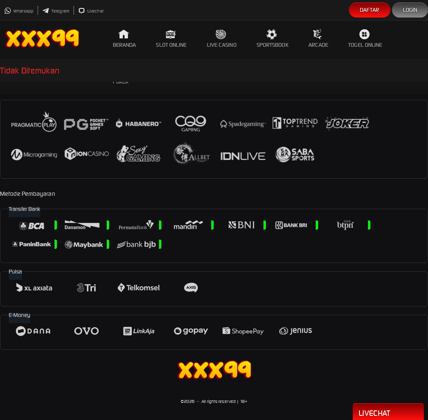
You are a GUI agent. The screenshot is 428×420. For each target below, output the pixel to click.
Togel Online (365, 38)
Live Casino (222, 38)
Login (410, 9)
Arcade (318, 38)
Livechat (91, 11)
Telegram (55, 11)
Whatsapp (18, 11)
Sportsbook (272, 38)
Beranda (124, 38)
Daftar (370, 9)
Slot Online (171, 38)
